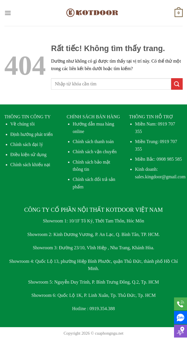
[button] (7, 13)
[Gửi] (177, 83)
